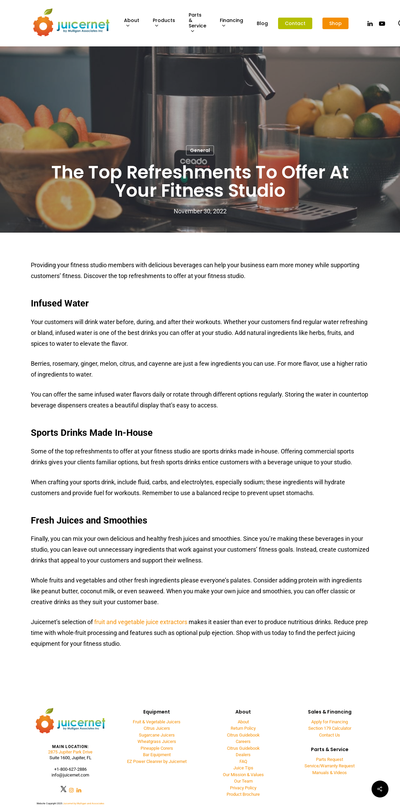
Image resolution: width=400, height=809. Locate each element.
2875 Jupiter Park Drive (70, 751)
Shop (335, 23)
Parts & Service (197, 23)
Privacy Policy (243, 787)
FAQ (243, 761)
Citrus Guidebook (243, 735)
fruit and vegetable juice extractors (140, 621)
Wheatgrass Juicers (157, 741)
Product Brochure (243, 794)
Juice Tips (243, 767)
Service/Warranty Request (329, 765)
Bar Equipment (157, 754)
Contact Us (329, 735)
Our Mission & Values (243, 774)
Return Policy (243, 728)
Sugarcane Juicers (157, 735)
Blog (262, 23)
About (131, 23)
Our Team (243, 781)
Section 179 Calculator (329, 728)
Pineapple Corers (157, 748)
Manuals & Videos (329, 772)
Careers (243, 741)
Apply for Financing (329, 721)
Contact (295, 23)
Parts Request (329, 759)
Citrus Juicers (157, 728)
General (200, 150)
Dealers (243, 754)
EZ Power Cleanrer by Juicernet (157, 761)
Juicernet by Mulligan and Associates (83, 803)
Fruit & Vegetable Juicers (157, 721)
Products (164, 23)
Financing (231, 23)
